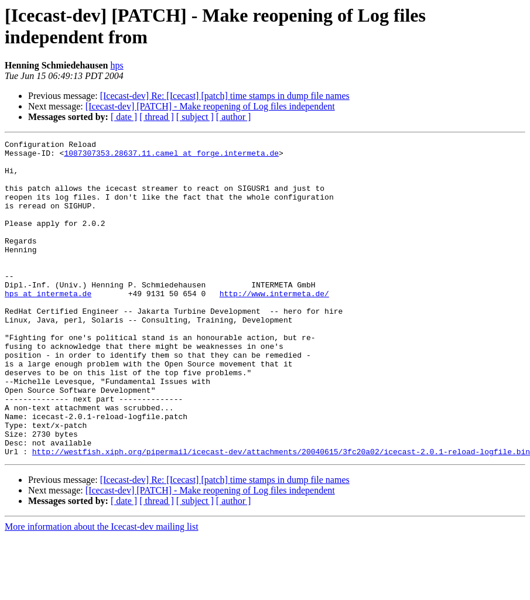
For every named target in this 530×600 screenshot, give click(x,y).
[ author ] (233, 117)
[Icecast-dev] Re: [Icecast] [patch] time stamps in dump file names (225, 96)
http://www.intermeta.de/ (274, 325)
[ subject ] (195, 117)
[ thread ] (156, 117)
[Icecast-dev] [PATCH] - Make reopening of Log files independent (210, 106)
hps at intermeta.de (48, 325)
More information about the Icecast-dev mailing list (102, 590)
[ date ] (124, 117)
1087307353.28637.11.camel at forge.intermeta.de (171, 156)
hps (116, 65)
